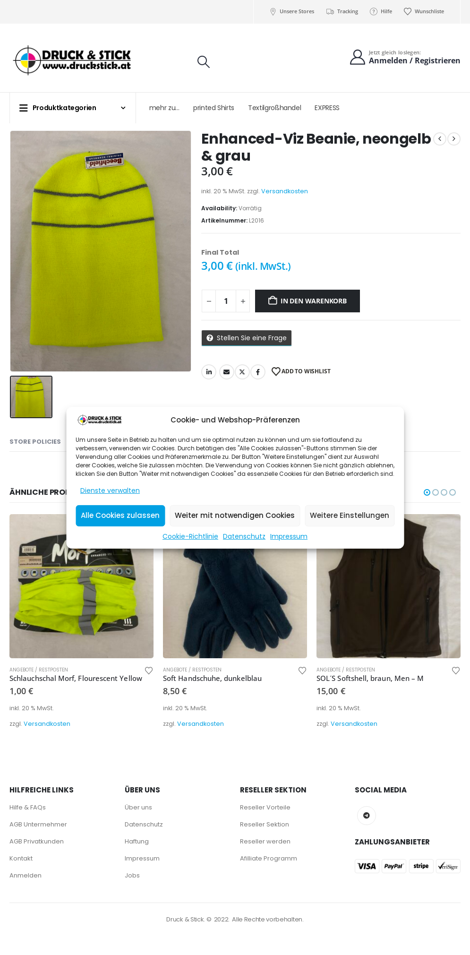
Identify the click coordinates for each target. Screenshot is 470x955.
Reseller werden (265, 841)
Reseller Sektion (264, 824)
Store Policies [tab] (35, 441)
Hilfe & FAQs (27, 807)
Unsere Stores (291, 11)
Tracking (341, 11)
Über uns (138, 807)
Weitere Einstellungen (349, 515)
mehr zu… (164, 107)
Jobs (132, 875)
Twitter (242, 371)
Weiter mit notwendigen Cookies (235, 515)
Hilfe (380, 11)
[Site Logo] (72, 60)
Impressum (289, 536)
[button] (203, 62)
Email (226, 371)
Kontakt (21, 858)
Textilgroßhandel (274, 107)
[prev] (439, 139)
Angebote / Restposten (38, 669)
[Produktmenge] (225, 301)
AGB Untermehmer (38, 824)
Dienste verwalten (110, 490)
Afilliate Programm (268, 858)
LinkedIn (208, 371)
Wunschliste (423, 11)
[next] (454, 139)
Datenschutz (244, 536)
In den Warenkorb (314, 300)
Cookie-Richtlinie (190, 536)
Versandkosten (284, 191)
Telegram (366, 815)
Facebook (257, 371)
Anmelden (25, 875)
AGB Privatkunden (36, 841)
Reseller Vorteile (265, 807)
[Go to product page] (81, 586)
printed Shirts (213, 107)
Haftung (137, 841)
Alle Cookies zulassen (120, 515)
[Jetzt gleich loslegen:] (405, 57)
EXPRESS (327, 107)
